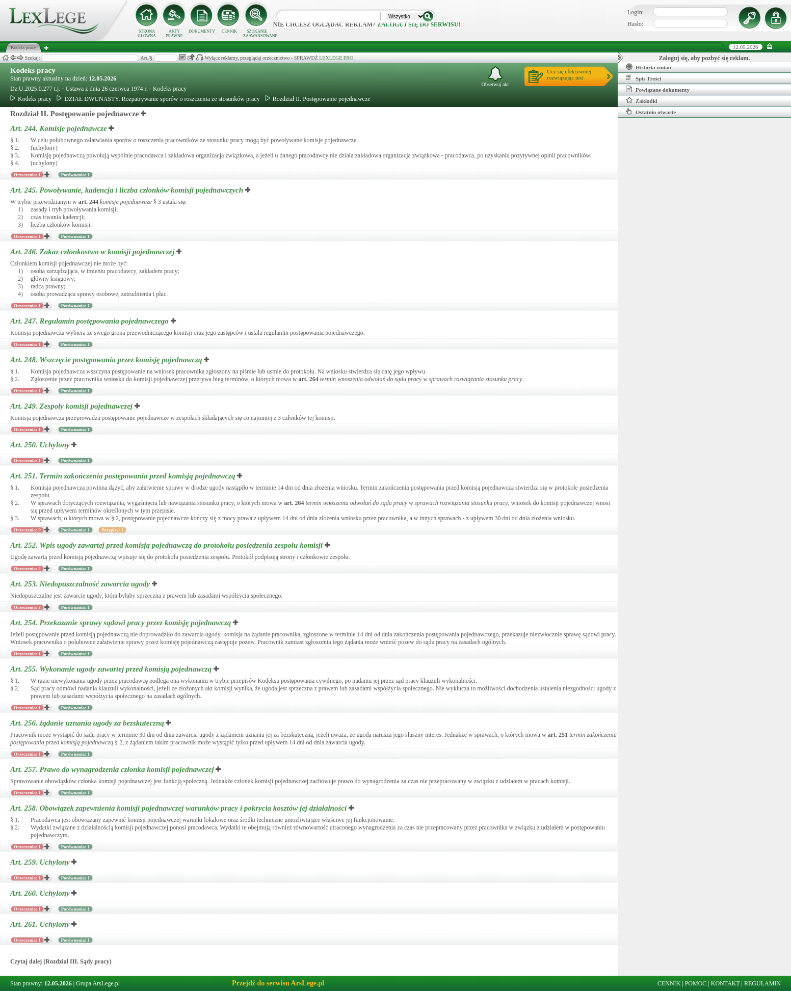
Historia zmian (648, 66)
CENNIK (229, 31)
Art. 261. (40, 924)
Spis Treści (643, 78)
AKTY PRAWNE (174, 33)
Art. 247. (90, 321)
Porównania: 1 (75, 174)
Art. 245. (127, 190)
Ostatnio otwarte (651, 111)
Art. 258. (179, 808)
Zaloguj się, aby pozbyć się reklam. (704, 58)
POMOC (696, 983)
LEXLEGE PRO (336, 58)
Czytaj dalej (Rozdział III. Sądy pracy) (61, 961)
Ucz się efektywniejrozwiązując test (569, 74)
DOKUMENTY (202, 31)
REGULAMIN (762, 983)
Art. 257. (113, 769)
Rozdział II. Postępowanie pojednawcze (318, 98)
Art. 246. (93, 252)
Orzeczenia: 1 (27, 174)
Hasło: (635, 24)
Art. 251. (123, 476)
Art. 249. (72, 406)
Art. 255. (112, 669)
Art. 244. (59, 128)
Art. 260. (40, 893)
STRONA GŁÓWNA (147, 33)
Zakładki (641, 100)
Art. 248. (107, 360)
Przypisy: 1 (112, 529)
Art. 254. (121, 623)
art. (88, 201)
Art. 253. (81, 584)
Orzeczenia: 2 (27, 568)
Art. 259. (40, 862)
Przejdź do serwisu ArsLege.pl (278, 983)
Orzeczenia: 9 (27, 529)
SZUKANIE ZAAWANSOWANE (257, 33)
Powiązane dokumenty (658, 89)
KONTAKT (725, 983)
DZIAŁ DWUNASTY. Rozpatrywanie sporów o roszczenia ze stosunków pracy (158, 98)
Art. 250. (40, 445)
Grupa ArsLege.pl (98, 983)
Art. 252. (167, 545)
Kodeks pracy (33, 70)
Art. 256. (88, 723)
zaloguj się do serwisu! (418, 24)
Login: (635, 12)
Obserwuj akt (495, 76)
